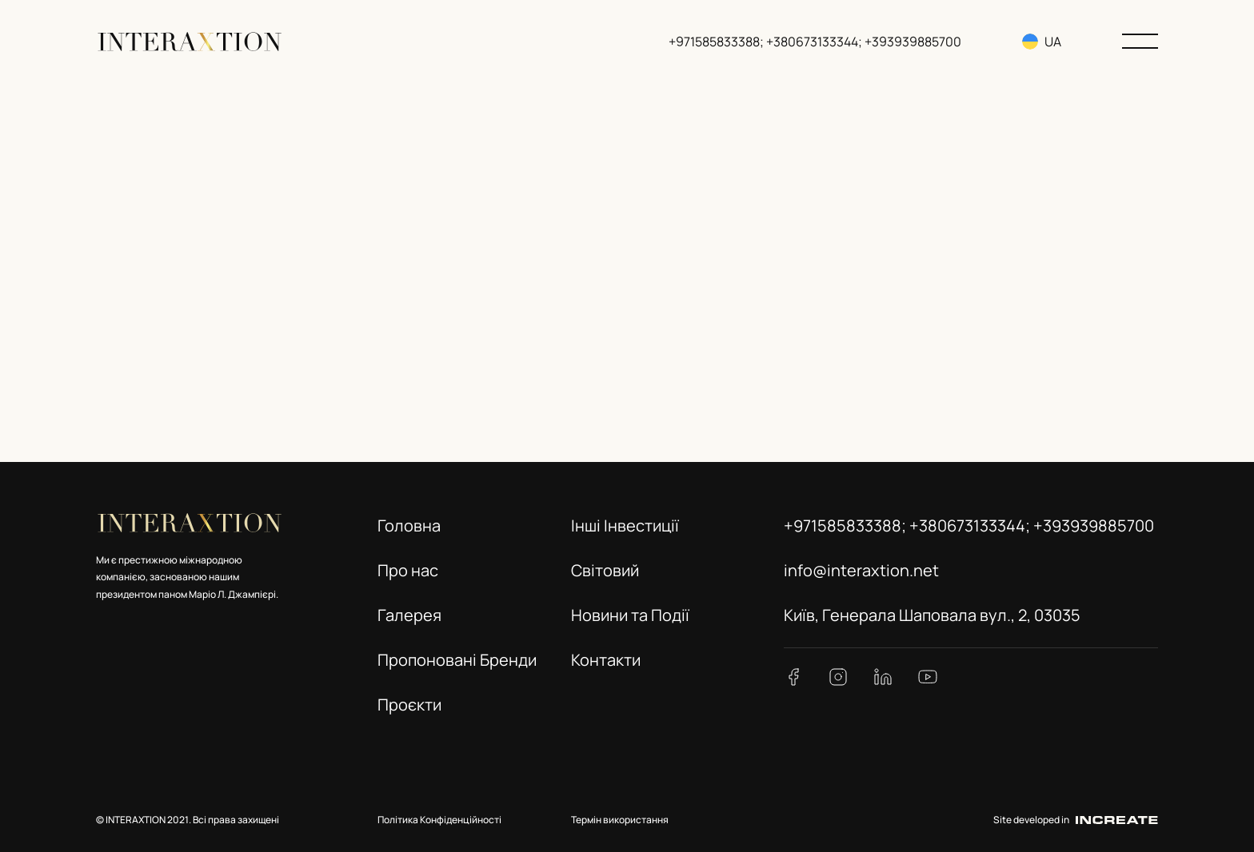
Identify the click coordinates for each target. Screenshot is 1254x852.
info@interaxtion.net (861, 570)
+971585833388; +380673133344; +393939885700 (816, 41)
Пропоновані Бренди (457, 660)
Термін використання (620, 819)
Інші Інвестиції (625, 525)
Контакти (606, 660)
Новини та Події (630, 615)
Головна (409, 525)
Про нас (407, 570)
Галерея (409, 615)
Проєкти (409, 704)
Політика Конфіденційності (439, 819)
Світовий (605, 570)
